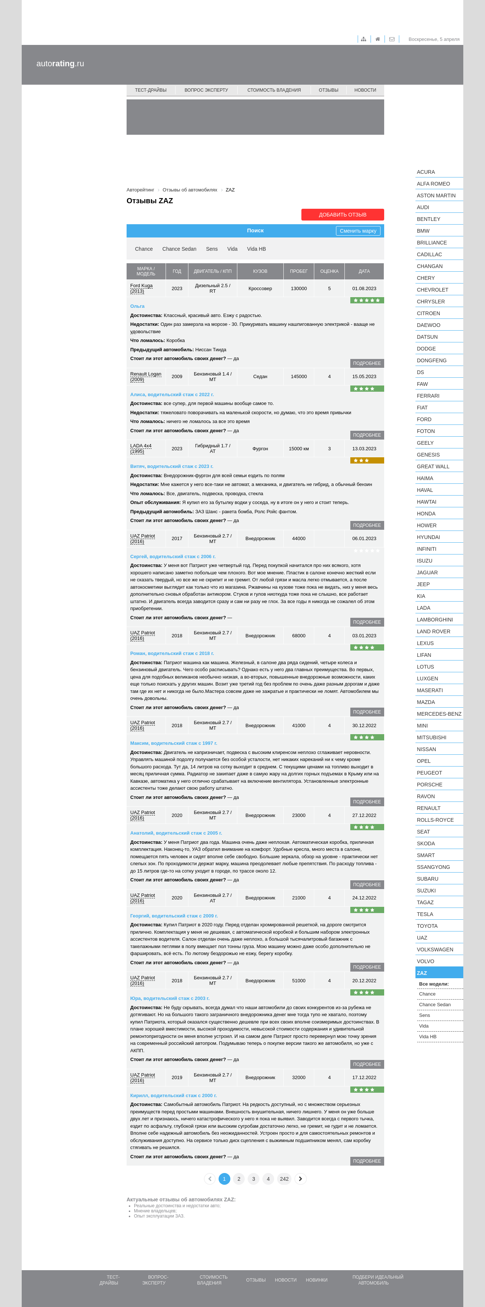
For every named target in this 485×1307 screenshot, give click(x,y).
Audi (423, 207)
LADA (424, 608)
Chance (144, 249)
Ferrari (428, 396)
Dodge (426, 349)
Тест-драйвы (151, 90)
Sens (212, 249)
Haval (425, 490)
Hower (427, 525)
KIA (421, 596)
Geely (425, 443)
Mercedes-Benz (439, 714)
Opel (424, 761)
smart (426, 855)
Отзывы (329, 90)
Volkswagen (435, 949)
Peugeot (429, 773)
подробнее (367, 363)
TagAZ (425, 902)
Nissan (426, 749)
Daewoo (428, 325)
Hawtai (426, 502)
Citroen (428, 313)
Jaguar (427, 572)
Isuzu (424, 561)
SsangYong (433, 867)
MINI (422, 726)
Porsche (429, 785)
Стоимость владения (274, 90)
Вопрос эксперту (206, 90)
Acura (426, 172)
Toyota (427, 926)
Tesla (425, 914)
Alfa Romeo (433, 184)
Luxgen (427, 678)
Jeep (423, 584)
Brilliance (432, 243)
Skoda (426, 843)
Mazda (426, 702)
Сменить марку (358, 231)
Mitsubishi (431, 737)
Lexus (425, 643)
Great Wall (433, 466)
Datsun (427, 337)
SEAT (423, 832)
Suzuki (426, 891)
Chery (426, 278)
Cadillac (429, 254)
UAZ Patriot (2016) (142, 538)
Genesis (428, 455)
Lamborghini (435, 620)
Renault (428, 808)
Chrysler (431, 301)
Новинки (317, 1280)
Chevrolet (433, 290)
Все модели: (434, 984)
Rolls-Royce (435, 820)
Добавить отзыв (343, 215)
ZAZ (422, 973)
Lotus (425, 667)
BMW (423, 231)
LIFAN (424, 655)
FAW (422, 384)
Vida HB (256, 249)
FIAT (422, 408)
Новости (365, 90)
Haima (425, 478)
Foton (426, 431)
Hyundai (428, 537)
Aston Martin (436, 195)
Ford (424, 419)
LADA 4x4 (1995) (141, 448)
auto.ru (60, 63)
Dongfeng (432, 360)
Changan (430, 266)
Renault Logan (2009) (146, 376)
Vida (232, 249)
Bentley (428, 219)
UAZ (422, 938)
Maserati (430, 690)
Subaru (427, 879)
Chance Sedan (179, 249)
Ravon (426, 796)
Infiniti (426, 549)
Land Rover (433, 631)
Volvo (425, 961)
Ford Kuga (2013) (141, 288)
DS (420, 372)
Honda (426, 514)
